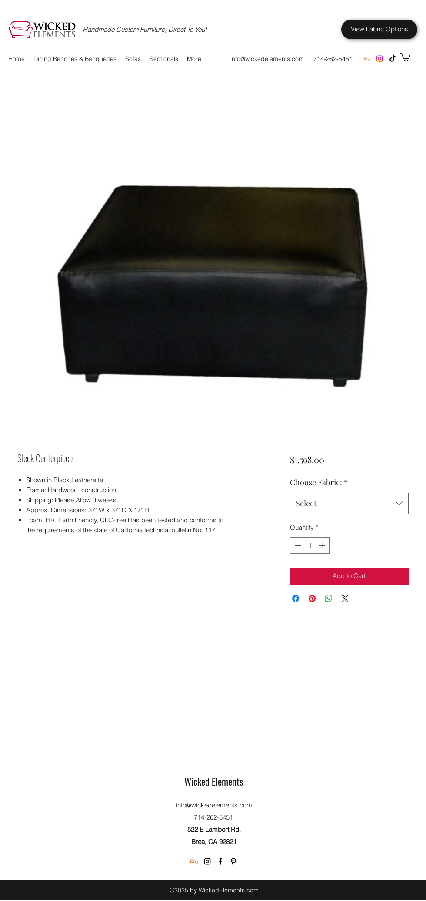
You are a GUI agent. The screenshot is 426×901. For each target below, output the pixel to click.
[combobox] (349, 503)
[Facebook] (220, 861)
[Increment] (323, 546)
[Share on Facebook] (295, 598)
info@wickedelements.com (267, 59)
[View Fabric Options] (379, 29)
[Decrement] (297, 546)
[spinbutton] (310, 546)
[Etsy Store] (366, 58)
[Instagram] (379, 58)
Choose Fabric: (319, 482)
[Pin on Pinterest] (312, 598)
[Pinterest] (233, 861)
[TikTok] (392, 58)
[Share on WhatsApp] (328, 598)
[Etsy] (194, 861)
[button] (405, 56)
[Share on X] (345, 598)
